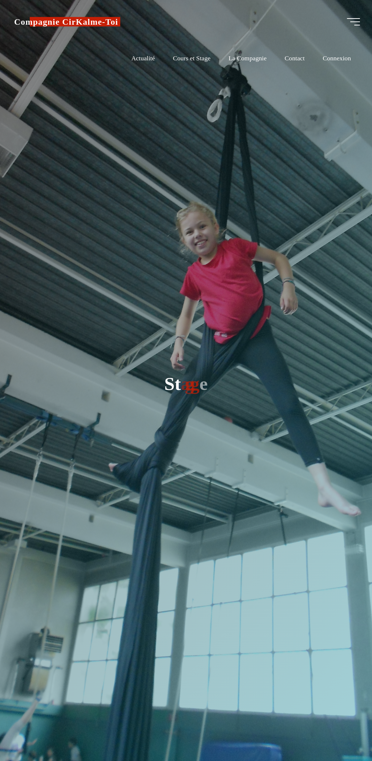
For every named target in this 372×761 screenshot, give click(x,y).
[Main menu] (352, 21)
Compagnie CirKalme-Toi (67, 22)
